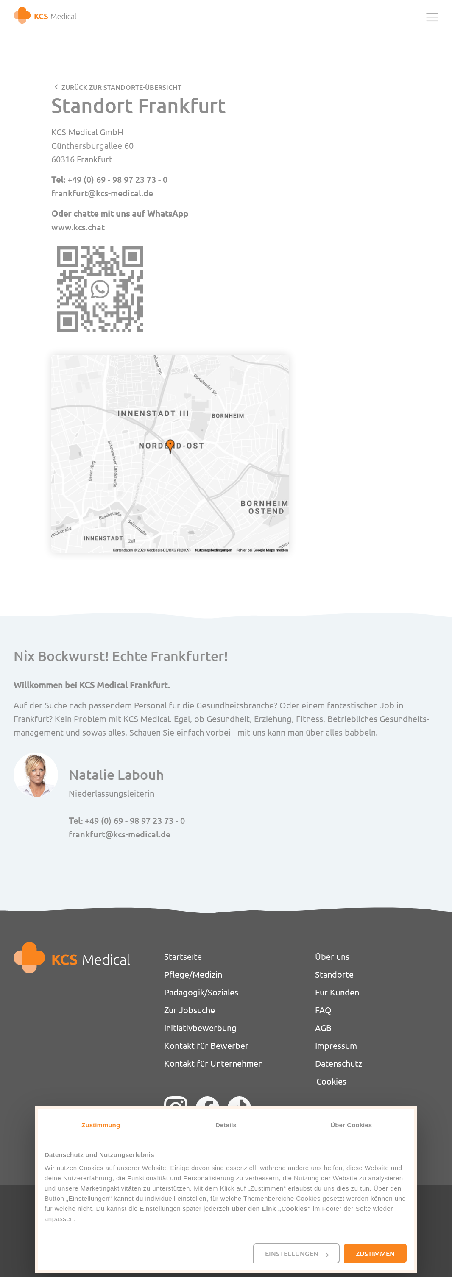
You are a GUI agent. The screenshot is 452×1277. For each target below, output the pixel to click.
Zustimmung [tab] (100, 1125)
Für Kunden (337, 992)
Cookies (331, 1081)
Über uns (332, 956)
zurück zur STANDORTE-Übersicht (121, 87)
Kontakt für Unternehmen (213, 1063)
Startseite (183, 956)
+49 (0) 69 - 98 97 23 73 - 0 (117, 179)
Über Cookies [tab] (351, 1125)
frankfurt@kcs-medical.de (102, 192)
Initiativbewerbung (200, 1027)
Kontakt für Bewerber (206, 1045)
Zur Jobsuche (189, 1009)
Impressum (336, 1045)
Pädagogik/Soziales (201, 992)
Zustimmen (375, 1253)
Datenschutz (338, 1063)
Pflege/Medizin (193, 974)
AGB (323, 1027)
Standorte (334, 974)
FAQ (323, 1009)
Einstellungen (297, 1253)
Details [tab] (226, 1125)
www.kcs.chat (78, 226)
